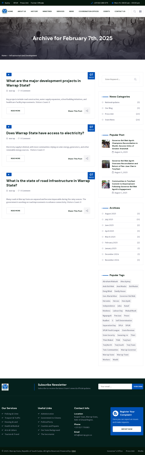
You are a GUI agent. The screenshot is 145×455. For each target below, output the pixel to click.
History (34, 11)
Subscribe (138, 386)
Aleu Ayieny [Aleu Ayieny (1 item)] (125, 281)
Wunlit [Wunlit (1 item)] (115, 359)
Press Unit (24, 3)
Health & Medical (12, 426)
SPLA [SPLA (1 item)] (120, 325)
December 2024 (122, 254)
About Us (22, 11)
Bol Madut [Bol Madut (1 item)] (133, 286)
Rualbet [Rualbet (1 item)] (106, 320)
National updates (122, 102)
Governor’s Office (115, 451)
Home (10, 11)
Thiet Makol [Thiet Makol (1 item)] (108, 340)
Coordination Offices (89, 11)
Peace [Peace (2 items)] (126, 316)
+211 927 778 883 (81, 427)
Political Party (47, 422)
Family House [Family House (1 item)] (120, 291)
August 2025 (122, 213)
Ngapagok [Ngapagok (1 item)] (107, 316)
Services (60, 11)
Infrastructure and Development (23, 55)
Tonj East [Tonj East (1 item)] (127, 340)
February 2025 (122, 242)
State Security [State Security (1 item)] (109, 335)
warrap (12, 91)
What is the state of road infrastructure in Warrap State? (48, 183)
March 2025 (122, 236)
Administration (47, 414)
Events (107, 11)
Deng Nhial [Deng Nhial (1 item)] (107, 291)
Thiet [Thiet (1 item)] (133, 335)
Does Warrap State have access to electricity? (45, 133)
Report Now (126, 429)
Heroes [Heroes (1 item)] (116, 301)
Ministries (47, 11)
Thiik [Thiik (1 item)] (118, 340)
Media (140, 451)
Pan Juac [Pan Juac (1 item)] (117, 316)
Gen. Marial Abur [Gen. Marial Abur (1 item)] (110, 296)
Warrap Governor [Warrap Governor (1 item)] (128, 350)
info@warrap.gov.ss (83, 435)
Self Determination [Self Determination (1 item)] (124, 320)
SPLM (15, 3)
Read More (15, 111)
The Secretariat (47, 434)
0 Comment (25, 91)
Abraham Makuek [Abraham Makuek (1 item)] (110, 281)
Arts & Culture (11, 430)
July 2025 (122, 219)
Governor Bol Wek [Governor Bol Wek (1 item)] (127, 296)
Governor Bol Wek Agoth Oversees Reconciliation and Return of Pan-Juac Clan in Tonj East (125, 165)
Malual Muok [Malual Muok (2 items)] (130, 311)
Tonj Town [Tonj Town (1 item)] (131, 345)
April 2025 (122, 231)
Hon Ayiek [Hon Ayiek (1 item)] (126, 301)
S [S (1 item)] (112, 320)
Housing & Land (11, 422)
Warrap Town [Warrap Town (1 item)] (122, 355)
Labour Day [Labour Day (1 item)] (118, 311)
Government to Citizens (51, 418)
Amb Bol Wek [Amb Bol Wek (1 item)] (108, 286)
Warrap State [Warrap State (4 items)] (108, 355)
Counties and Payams (50, 426)
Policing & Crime (11, 414)
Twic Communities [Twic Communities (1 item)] (110, 350)
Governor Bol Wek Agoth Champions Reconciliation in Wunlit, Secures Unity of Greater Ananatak (125, 144)
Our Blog (122, 108)
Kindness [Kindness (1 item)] (106, 311)
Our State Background (50, 430)
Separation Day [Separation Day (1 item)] (109, 325)
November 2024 (122, 260)
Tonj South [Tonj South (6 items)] (119, 345)
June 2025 (122, 225)
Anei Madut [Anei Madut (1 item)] (121, 286)
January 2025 (122, 248)
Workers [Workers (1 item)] (106, 359)
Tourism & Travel (12, 434)
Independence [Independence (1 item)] (109, 306)
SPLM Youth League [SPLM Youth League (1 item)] (111, 330)
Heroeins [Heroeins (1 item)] (106, 301)
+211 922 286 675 (101, 3)
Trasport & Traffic (12, 418)
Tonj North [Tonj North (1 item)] (107, 345)
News (71, 11)
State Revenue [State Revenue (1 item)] (128, 330)
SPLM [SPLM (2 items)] (128, 325)
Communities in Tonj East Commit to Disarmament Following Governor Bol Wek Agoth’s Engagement (124, 185)
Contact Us (120, 11)
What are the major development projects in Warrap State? (43, 83)
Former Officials (37, 3)
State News (122, 119)
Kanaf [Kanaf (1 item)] (126, 306)
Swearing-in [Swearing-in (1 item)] (122, 335)
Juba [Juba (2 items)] (119, 306)
